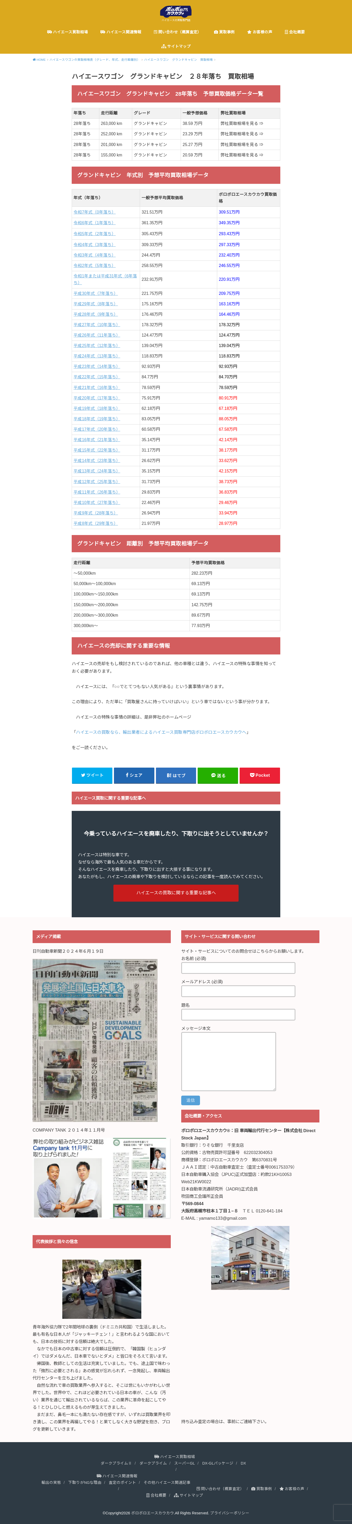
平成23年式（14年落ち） (97, 366)
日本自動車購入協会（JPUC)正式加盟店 (219, 1174)
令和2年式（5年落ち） (95, 265)
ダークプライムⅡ (116, 1463)
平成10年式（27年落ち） (97, 502)
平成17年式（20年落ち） (97, 429)
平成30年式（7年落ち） (96, 293)
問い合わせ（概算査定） (177, 32)
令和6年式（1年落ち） (95, 223)
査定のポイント (122, 1482)
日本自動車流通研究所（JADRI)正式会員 (219, 1189)
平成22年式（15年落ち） (97, 377)
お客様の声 (259, 32)
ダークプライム (153, 1463)
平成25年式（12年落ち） (97, 345)
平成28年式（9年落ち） (96, 314)
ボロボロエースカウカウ (152, 1513)
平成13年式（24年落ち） (97, 471)
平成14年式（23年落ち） (97, 460)
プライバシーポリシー (229, 1513)
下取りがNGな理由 (84, 1482)
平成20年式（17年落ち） (97, 398)
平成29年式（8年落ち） (96, 304)
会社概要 (295, 32)
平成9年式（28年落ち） (96, 513)
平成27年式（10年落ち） (97, 325)
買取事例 (224, 32)
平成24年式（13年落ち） (97, 356)
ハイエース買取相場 (67, 32)
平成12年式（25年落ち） (97, 481)
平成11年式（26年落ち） (97, 492)
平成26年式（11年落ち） (97, 335)
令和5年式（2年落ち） (95, 234)
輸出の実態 (51, 1482)
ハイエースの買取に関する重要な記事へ (176, 892)
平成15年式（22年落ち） (97, 450)
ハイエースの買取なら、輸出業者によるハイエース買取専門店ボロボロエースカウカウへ (161, 732)
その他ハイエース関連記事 (167, 1482)
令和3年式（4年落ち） (95, 255)
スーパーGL (184, 1463)
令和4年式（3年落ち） (95, 244)
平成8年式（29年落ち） (96, 523)
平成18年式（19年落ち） (97, 419)
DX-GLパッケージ (217, 1463)
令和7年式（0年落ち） (95, 212)
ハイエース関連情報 (120, 32)
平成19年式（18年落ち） (97, 408)
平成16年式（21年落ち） (97, 440)
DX (243, 1463)
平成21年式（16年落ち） (97, 387)
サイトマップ (176, 46)
